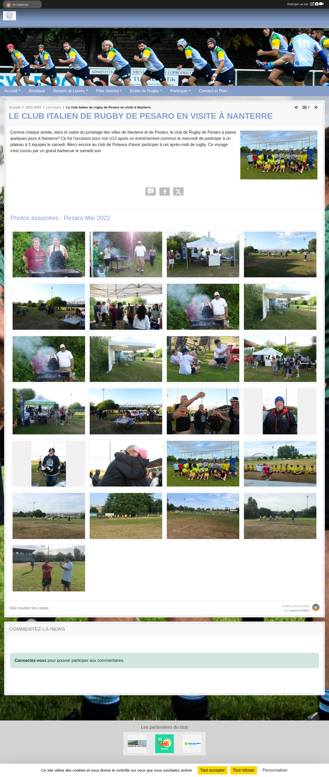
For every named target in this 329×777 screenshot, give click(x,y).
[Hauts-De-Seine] (192, 743)
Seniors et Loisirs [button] (69, 91)
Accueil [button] (10, 91)
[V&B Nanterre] (164, 743)
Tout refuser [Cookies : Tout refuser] (243, 770)
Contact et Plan (213, 91)
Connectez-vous (31, 660)
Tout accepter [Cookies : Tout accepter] (212, 770)
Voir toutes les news (29, 608)
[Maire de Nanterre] (137, 743)
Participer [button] (179, 91)
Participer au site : (305, 4)
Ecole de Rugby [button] (144, 91)
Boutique (37, 91)
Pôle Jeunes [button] (107, 91)
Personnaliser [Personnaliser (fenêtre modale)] (275, 770)
